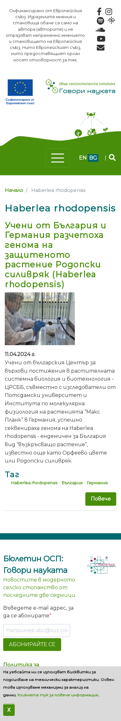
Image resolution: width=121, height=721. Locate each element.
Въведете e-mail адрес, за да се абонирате (38, 612)
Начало (14, 190)
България (71, 482)
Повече (101, 499)
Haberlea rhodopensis (34, 482)
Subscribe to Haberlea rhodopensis (7, 523)
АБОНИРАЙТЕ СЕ (32, 644)
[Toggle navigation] (58, 158)
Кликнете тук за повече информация (58, 695)
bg (93, 158)
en (83, 158)
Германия (97, 482)
